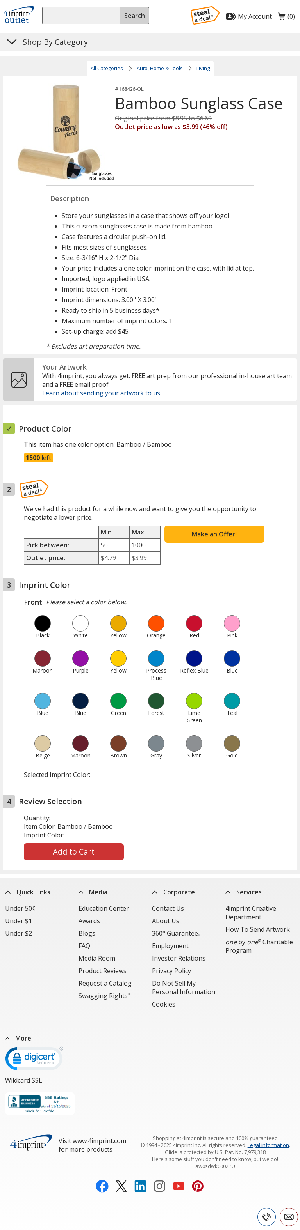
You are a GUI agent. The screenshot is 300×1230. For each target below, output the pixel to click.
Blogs (87, 933)
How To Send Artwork (257, 929)
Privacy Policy (171, 970)
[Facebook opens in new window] (102, 1173)
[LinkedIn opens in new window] (140, 1173)
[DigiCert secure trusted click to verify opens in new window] (34, 1047)
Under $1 (18, 921)
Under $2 (18, 933)
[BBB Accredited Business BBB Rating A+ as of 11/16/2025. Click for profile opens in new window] (40, 1091)
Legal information (268, 1131)
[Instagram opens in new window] (159, 1173)
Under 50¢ (20, 908)
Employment (170, 946)
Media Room (97, 958)
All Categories (107, 68)
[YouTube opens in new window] (179, 1173)
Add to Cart (74, 851)
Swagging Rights (104, 995)
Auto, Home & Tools (160, 68)
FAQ (84, 946)
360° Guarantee (176, 933)
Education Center (104, 908)
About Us (165, 921)
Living (203, 68)
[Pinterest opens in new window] (198, 1173)
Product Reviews (103, 970)
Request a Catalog (105, 983)
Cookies (163, 1004)
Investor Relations (178, 958)
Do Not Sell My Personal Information (183, 987)
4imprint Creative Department (250, 912)
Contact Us (168, 908)
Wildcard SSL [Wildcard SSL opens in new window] (23, 1066)
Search (134, 15)
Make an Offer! (214, 534)
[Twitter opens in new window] (121, 1173)
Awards (89, 921)
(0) (286, 18)
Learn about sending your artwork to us (101, 393)
